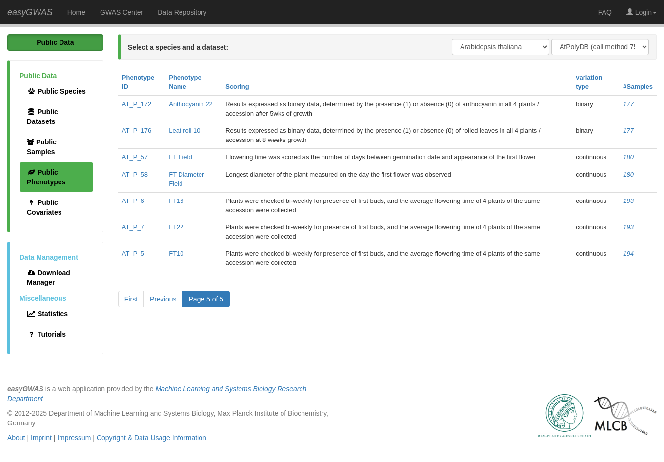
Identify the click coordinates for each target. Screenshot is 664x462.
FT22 (176, 227)
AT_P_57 (135, 157)
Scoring (237, 86)
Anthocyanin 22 (191, 104)
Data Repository (182, 12)
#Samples (638, 86)
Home (76, 12)
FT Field (180, 157)
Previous (163, 299)
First (131, 299)
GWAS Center (121, 12)
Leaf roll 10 (184, 130)
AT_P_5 (133, 253)
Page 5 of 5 (206, 299)
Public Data (55, 42)
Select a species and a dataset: (178, 47)
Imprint (41, 438)
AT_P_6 (133, 200)
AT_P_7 (133, 227)
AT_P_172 (136, 104)
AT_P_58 (135, 174)
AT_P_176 (136, 130)
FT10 (176, 253)
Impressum (74, 438)
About (16, 438)
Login (641, 12)
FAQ (605, 12)
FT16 (176, 200)
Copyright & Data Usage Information (151, 438)
